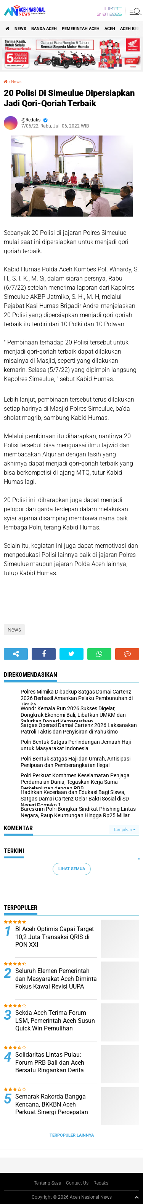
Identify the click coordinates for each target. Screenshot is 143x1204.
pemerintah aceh (81, 28)
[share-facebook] (44, 654)
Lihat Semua (71, 868)
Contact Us (77, 1183)
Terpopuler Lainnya (72, 1135)
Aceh (109, 28)
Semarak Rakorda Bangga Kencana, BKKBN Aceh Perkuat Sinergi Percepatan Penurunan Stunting (51, 1108)
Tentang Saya (47, 1183)
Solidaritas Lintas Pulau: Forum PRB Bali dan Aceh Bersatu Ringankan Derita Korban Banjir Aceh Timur (49, 1066)
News (20, 28)
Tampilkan (124, 829)
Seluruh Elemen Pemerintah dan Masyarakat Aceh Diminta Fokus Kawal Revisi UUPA (56, 978)
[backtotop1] (136, 1197)
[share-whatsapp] (99, 654)
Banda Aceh (44, 28)
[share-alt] (16, 654)
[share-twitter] (71, 654)
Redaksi (101, 1183)
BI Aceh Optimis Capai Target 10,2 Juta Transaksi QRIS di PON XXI (54, 937)
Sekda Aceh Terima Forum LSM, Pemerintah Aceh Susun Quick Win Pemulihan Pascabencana (55, 1024)
